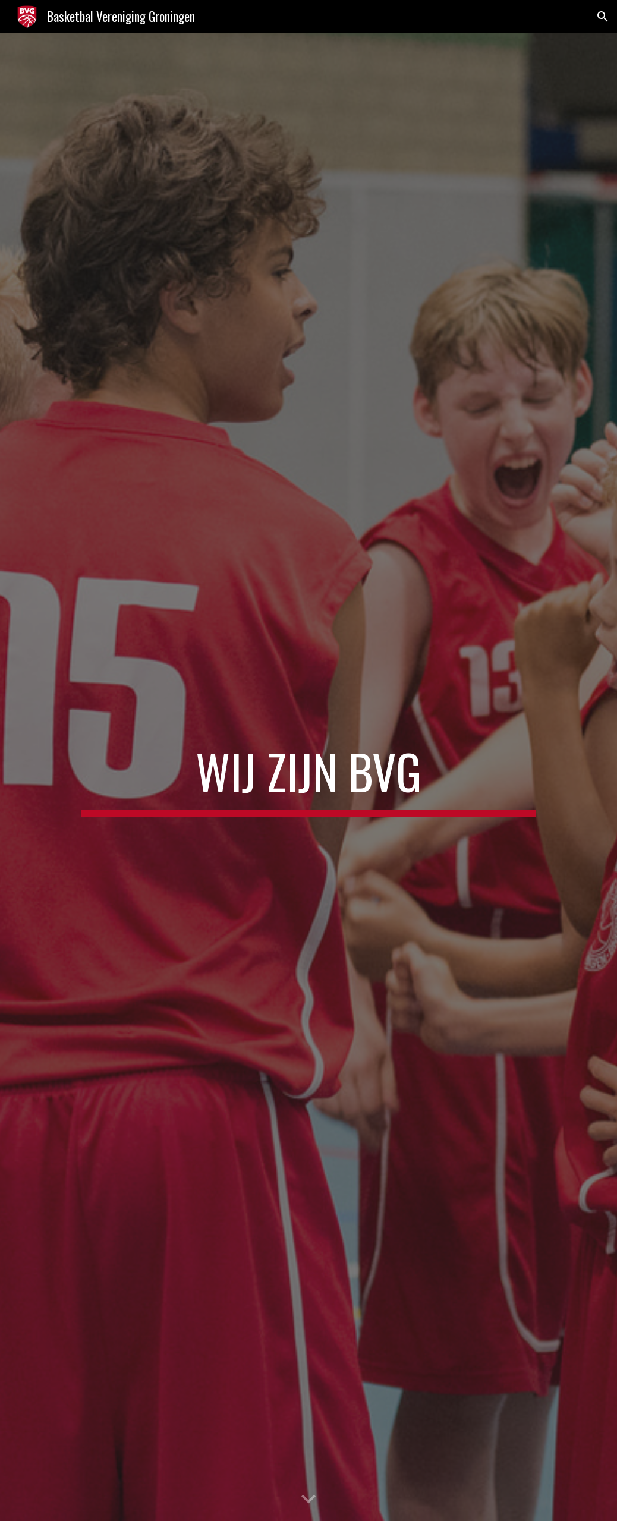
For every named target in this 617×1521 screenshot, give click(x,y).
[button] (602, 16)
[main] (308, 777)
